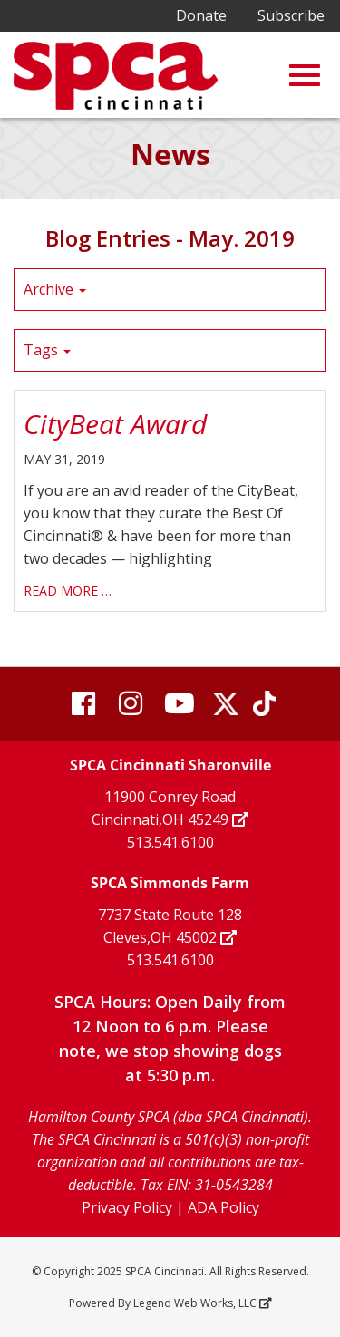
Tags (47, 350)
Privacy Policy (127, 1207)
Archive (55, 289)
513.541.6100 (170, 842)
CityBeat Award (115, 423)
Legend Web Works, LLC (201, 1303)
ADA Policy (223, 1207)
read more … (68, 590)
